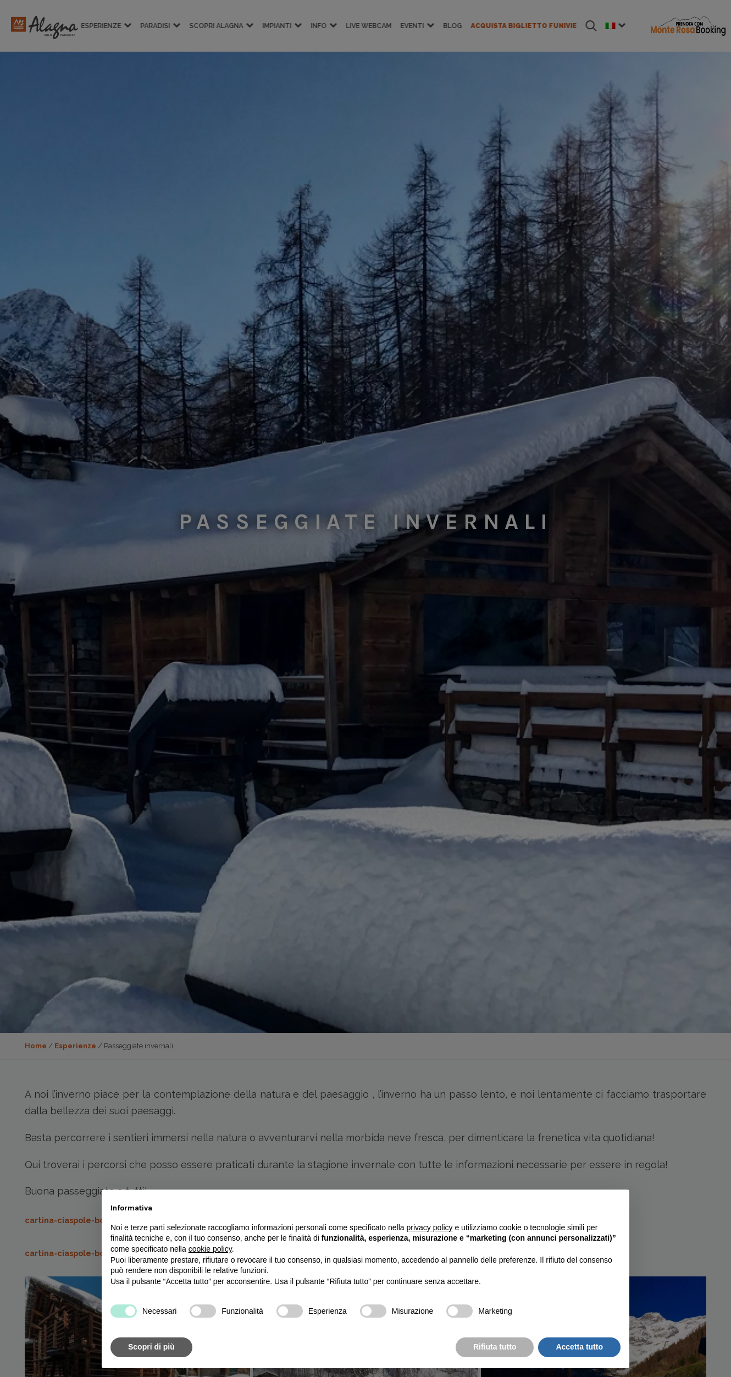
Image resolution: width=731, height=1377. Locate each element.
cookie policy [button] (210, 1249)
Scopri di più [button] (151, 1346)
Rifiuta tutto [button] (495, 1346)
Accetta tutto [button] (579, 1346)
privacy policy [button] (430, 1227)
